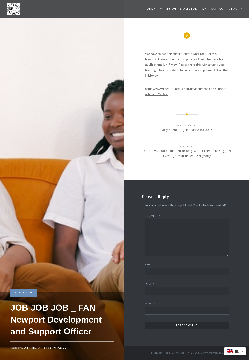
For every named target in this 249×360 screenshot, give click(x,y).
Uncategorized (24, 292)
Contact (218, 8)
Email (149, 284)
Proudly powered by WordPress (167, 352)
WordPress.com (214, 352)
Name (149, 264)
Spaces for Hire (192, 8)
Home (149, 8)
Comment (152, 216)
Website (150, 303)
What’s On (168, 8)
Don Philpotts (33, 347)
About (234, 8)
